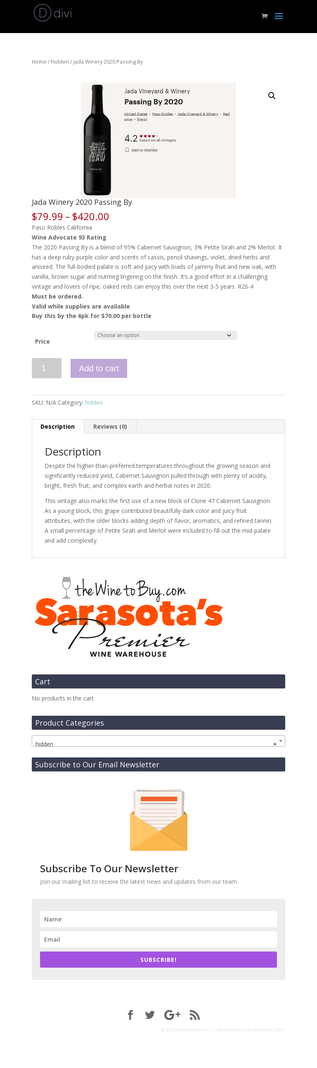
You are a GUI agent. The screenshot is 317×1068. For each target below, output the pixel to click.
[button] (272, 95)
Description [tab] (57, 426)
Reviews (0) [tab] (110, 426)
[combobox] (158, 741)
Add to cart (99, 368)
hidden (60, 61)
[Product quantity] (47, 368)
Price (42, 341)
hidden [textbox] (156, 744)
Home (39, 61)
